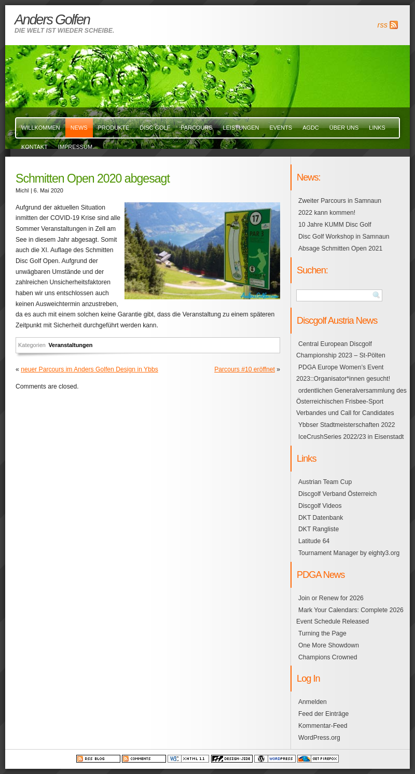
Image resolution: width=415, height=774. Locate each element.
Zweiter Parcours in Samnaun (339, 200)
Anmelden (312, 702)
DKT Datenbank (320, 517)
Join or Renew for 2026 (331, 598)
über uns (344, 128)
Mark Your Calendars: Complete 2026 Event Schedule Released (350, 615)
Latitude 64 (313, 541)
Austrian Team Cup (325, 482)
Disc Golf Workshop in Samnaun (343, 236)
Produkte (114, 128)
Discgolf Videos (320, 505)
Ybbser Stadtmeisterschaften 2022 (346, 425)
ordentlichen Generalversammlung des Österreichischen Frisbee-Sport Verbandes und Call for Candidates (351, 402)
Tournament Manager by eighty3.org (348, 553)
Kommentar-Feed (323, 725)
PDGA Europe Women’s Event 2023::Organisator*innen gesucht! (343, 373)
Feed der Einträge (323, 713)
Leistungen (241, 128)
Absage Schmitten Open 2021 (340, 248)
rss (383, 25)
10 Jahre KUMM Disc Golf (334, 224)
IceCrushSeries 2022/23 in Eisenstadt (351, 436)
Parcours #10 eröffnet (244, 369)
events (280, 128)
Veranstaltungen (70, 345)
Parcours (196, 128)
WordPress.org (319, 737)
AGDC (310, 128)
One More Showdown (328, 645)
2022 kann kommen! (326, 212)
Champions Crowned (327, 657)
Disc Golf (155, 128)
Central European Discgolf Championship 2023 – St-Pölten (340, 349)
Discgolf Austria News (337, 320)
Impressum (75, 147)
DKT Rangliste (318, 529)
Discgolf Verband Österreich (337, 493)
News (79, 128)
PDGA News (320, 574)
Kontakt (34, 147)
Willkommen (40, 128)
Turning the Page (322, 633)
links (377, 128)
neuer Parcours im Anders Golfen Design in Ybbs (89, 369)
